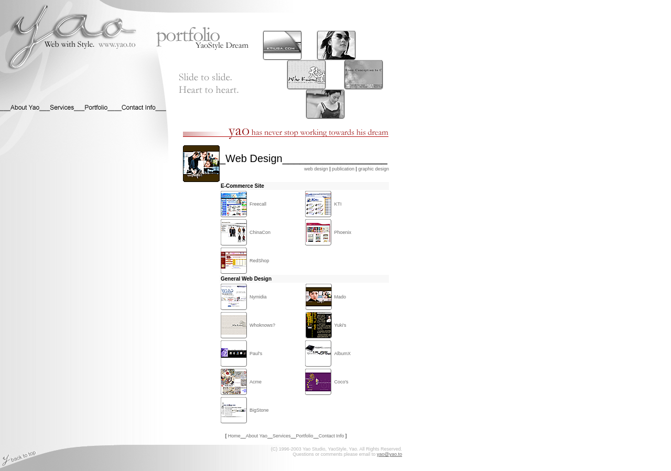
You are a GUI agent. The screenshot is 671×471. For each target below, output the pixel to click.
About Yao (256, 435)
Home (234, 435)
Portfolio (304, 435)
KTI (337, 204)
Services (282, 435)
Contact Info (331, 435)
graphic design (373, 169)
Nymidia (258, 296)
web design (316, 169)
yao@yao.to (389, 454)
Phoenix (342, 232)
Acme (256, 381)
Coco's (341, 381)
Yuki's (340, 325)
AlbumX (342, 353)
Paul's (256, 353)
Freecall (258, 204)
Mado (340, 296)
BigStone (259, 410)
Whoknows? (262, 325)
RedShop (259, 260)
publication (343, 169)
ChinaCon (260, 232)
